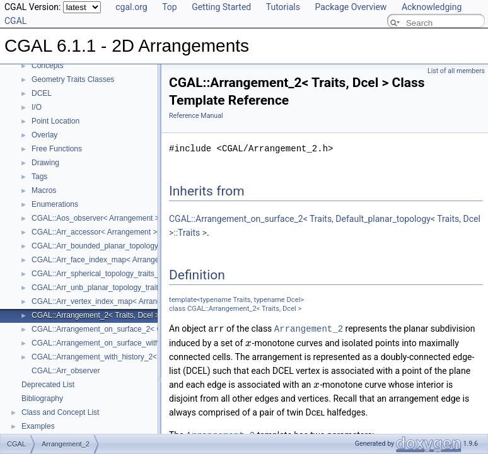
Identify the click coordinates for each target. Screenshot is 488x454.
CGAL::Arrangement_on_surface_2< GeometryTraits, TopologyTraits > (150, 329)
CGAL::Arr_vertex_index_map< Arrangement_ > (112, 301)
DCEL (42, 93)
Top (169, 7)
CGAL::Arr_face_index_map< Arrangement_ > (109, 259)
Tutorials (283, 7)
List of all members (456, 71)
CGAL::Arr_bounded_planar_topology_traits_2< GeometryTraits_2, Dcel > (156, 246)
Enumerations (55, 204)
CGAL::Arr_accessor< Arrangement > (94, 232)
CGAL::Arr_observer (66, 370)
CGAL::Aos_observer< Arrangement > (96, 218)
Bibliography (42, 398)
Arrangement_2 (308, 328)
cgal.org (131, 7)
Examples (38, 426)
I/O (37, 107)
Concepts (48, 65)
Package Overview (350, 7)
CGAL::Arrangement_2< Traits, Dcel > (96, 315)
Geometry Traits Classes (73, 79)
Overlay (44, 135)
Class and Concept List (60, 412)
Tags (39, 176)
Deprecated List (47, 384)
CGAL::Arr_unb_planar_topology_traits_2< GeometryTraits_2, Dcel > (147, 287)
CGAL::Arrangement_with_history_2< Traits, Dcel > (118, 356)
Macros (44, 190)
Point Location (55, 121)
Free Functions (57, 148)
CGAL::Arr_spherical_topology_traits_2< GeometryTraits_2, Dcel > (143, 273)
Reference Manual (196, 116)
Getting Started (221, 7)
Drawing (45, 162)
